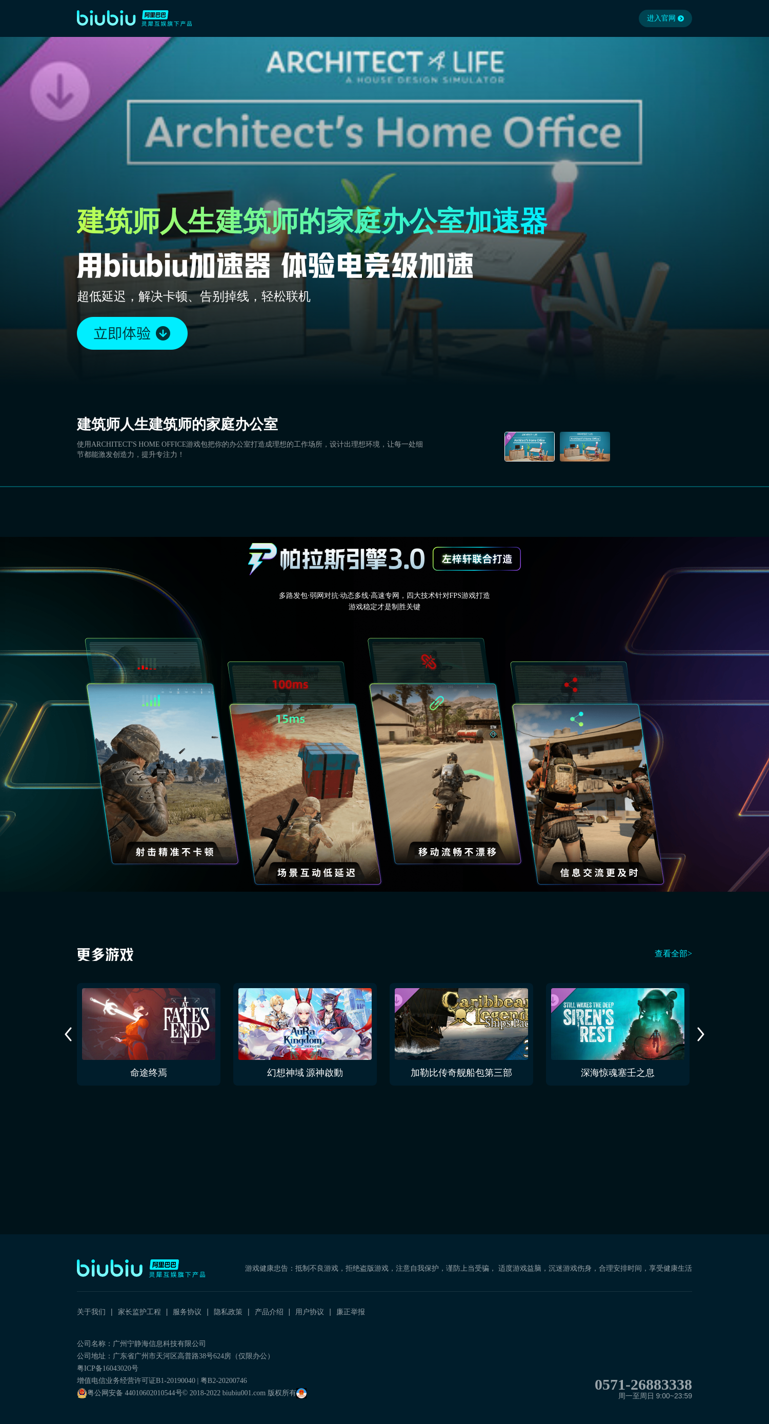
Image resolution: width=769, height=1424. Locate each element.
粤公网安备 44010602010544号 (130, 1393)
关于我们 (91, 1312)
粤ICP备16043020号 (107, 1368)
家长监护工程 (139, 1312)
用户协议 (309, 1312)
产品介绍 (269, 1312)
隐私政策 (228, 1312)
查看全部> (673, 953)
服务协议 (187, 1312)
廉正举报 (350, 1312)
